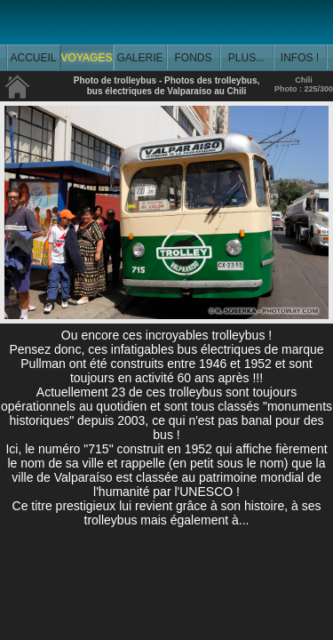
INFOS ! (300, 58)
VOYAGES (87, 58)
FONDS (193, 58)
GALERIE (139, 58)
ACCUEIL (33, 58)
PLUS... (246, 58)
